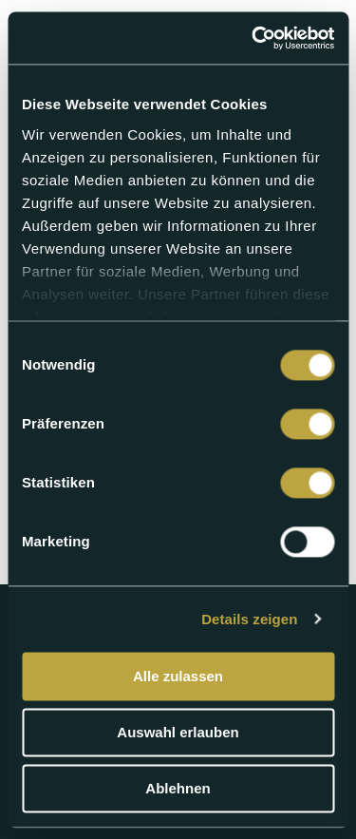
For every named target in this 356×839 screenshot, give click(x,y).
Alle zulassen (178, 676)
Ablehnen (177, 788)
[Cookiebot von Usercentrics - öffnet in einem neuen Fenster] (253, 38)
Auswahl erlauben (177, 732)
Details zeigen (249, 619)
